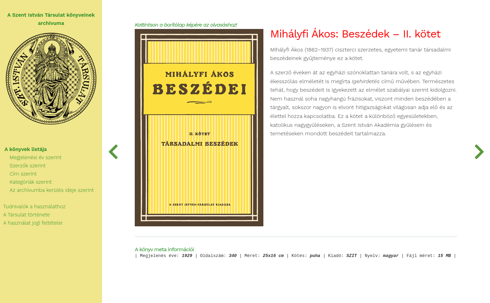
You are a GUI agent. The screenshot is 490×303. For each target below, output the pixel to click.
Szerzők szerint (23, 166)
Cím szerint (18, 174)
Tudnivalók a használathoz (32, 206)
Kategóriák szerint (26, 182)
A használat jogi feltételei (31, 223)
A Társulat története (25, 215)
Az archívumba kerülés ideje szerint (47, 190)
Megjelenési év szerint (31, 157)
